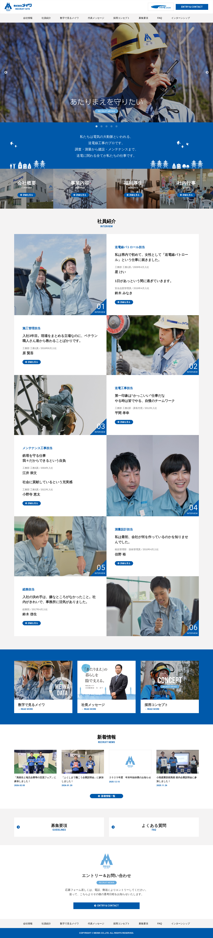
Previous (5, 72)
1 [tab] (96, 126)
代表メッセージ (96, 18)
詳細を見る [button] (125, 336)
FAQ (159, 18)
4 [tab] (111, 126)
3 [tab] (106, 126)
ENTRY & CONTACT (192, 6)
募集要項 (143, 18)
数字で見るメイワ (69, 18)
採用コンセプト (121, 18)
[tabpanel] (106, 72)
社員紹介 (46, 18)
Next (207, 72)
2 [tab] (101, 126)
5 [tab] (116, 126)
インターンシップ (180, 18)
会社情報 (27, 18)
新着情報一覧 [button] (108, 798)
